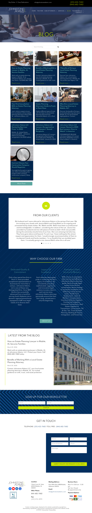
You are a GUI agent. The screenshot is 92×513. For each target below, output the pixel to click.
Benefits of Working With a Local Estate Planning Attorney (46, 70)
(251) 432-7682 (76, 2)
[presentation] (63, 458)
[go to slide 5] (50, 243)
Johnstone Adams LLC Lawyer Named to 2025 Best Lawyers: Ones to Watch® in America (69, 128)
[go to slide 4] (48, 243)
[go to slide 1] (41, 243)
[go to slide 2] (43, 243)
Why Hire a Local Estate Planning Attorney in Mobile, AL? (69, 106)
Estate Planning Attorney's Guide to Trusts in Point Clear (46, 106)
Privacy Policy (52, 509)
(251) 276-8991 (36, 499)
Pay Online (12, 2)
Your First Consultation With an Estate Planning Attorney (21, 106)
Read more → (17, 83)
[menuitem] (33, 11)
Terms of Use (45, 509)
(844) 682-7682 (62, 426)
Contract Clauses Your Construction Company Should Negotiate (20, 165)
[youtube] (13, 489)
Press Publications (23, 2)
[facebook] (10, 489)
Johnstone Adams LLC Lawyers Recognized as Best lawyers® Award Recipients (45, 128)
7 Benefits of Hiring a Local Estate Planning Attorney (68, 70)
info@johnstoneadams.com (43, 2)
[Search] (46, 47)
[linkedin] (16, 489)
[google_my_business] (20, 489)
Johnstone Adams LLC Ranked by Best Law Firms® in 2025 (20, 127)
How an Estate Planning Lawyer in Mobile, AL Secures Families (21, 70)
